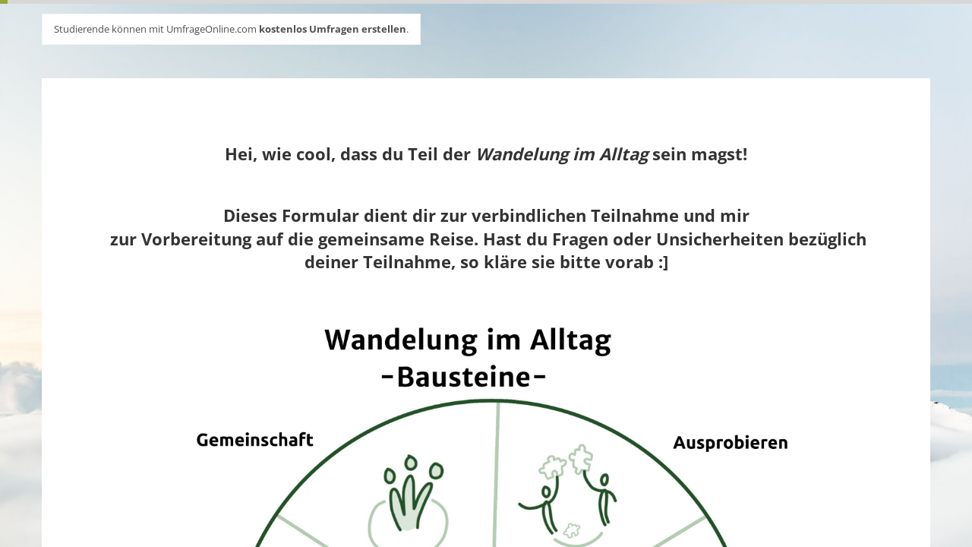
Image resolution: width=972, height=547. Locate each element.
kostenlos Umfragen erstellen (332, 29)
